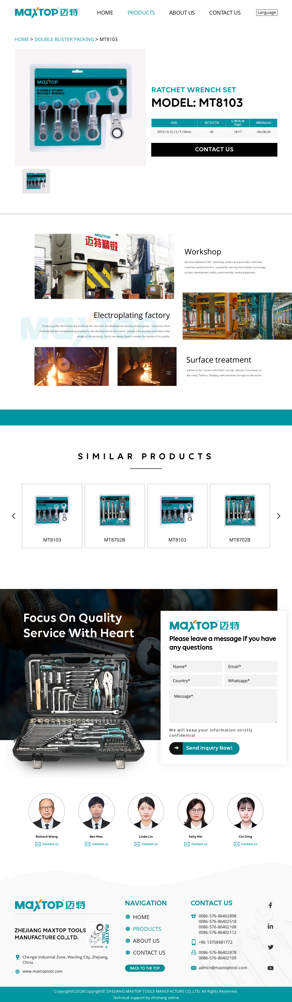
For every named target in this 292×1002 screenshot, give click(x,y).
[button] (278, 516)
